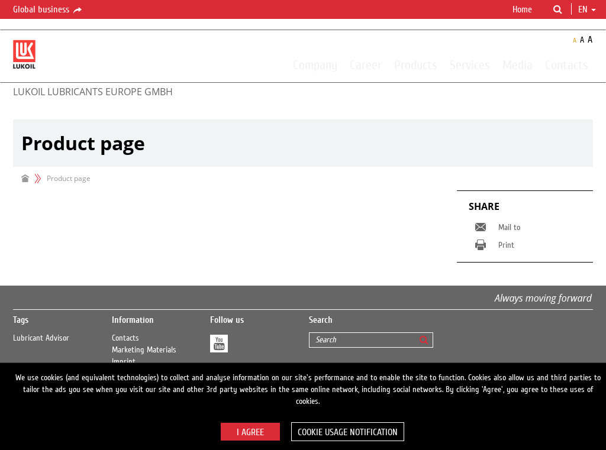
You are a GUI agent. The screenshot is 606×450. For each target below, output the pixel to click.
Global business (48, 10)
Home (522, 9)
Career (366, 64)
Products (415, 64)
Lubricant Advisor (41, 338)
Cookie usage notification (348, 432)
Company (315, 64)
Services (470, 64)
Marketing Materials (144, 350)
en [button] (587, 9)
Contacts (566, 64)
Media (517, 64)
